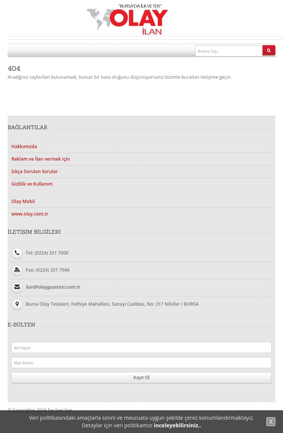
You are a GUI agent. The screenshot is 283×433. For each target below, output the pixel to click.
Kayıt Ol (142, 377)
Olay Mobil (23, 201)
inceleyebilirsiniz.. (177, 425)
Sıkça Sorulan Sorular (34, 171)
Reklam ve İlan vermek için (40, 159)
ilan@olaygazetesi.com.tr (53, 287)
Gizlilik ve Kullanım (32, 184)
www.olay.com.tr (29, 214)
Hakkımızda (24, 146)
